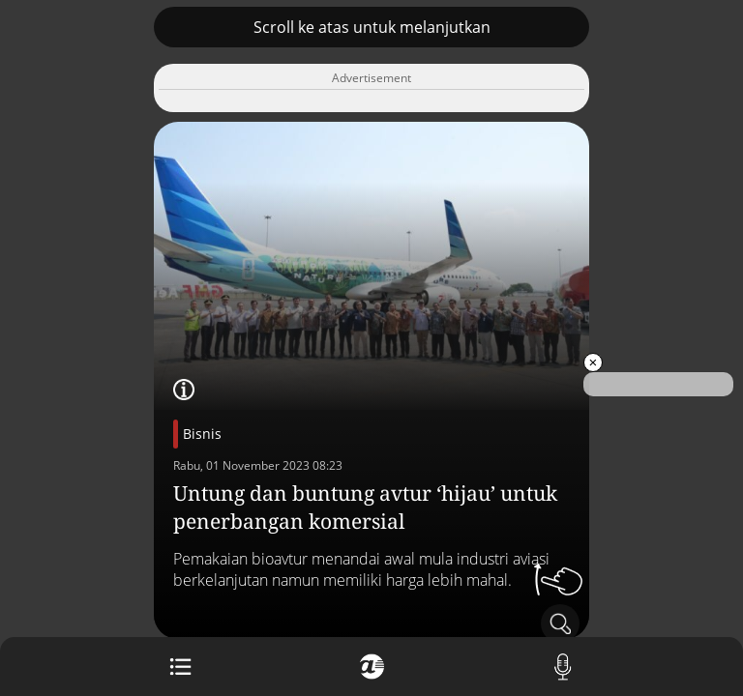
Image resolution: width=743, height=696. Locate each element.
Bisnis (202, 433)
